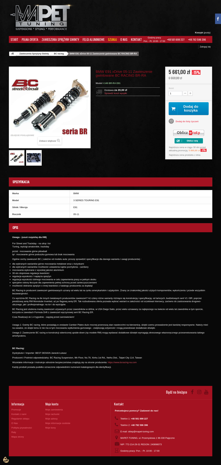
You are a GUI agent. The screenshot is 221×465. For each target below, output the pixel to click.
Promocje (16, 409)
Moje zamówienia (54, 409)
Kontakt (136, 39)
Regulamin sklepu (20, 418)
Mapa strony (17, 436)
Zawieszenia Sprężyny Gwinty (60, 39)
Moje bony (50, 427)
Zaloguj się (205, 46)
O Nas (123, 39)
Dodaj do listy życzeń (186, 121)
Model (99, 83)
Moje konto (51, 404)
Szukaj (112, 39)
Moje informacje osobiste (57, 423)
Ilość (171, 88)
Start (14, 39)
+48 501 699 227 (175, 39)
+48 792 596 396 (197, 39)
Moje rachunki (52, 414)
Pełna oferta (30, 39)
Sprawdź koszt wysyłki (116, 93)
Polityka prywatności (21, 427)
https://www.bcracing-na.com (122, 362)
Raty (13, 432)
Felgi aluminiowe (94, 39)
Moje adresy (51, 418)
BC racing (59, 53)
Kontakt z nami (18, 414)
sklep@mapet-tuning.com (141, 431)
